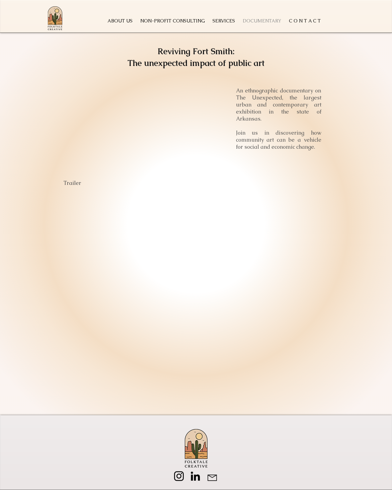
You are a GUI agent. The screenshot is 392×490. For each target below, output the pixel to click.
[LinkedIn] (195, 476)
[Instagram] (178, 476)
